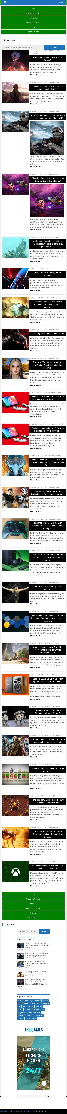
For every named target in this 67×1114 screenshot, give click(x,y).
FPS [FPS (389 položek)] (19, 1004)
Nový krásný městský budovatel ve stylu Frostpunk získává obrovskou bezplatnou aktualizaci (47, 244)
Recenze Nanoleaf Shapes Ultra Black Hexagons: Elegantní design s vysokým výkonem (47, 618)
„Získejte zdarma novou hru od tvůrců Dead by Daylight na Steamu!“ (47, 179)
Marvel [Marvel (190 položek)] (30, 1007)
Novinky (41, 51)
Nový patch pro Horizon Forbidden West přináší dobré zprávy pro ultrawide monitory (48, 650)
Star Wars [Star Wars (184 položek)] (21, 1016)
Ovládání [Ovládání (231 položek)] (28, 1010)
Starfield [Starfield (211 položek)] (37, 1013)
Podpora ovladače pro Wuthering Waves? (47, 58)
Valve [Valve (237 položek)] (28, 1019)
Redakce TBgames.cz (54, 82)
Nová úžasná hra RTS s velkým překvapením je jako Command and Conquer (48, 834)
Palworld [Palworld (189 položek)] (37, 1010)
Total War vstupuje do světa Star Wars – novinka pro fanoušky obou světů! (48, 116)
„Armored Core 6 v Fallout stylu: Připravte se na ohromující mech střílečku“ (47, 304)
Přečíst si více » (35, 75)
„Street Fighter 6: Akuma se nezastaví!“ (48, 333)
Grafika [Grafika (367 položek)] (26, 1004)
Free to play (35, 51)
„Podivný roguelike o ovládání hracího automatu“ (47, 769)
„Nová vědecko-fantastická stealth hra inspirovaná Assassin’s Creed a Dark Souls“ (47, 462)
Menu (61, 2)
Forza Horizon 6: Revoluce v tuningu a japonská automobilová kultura (36, 964)
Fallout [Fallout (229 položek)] (45, 1001)
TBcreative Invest (29, 1111)
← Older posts (9, 925)
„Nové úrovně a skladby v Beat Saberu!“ (47, 274)
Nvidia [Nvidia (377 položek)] (20, 1010)
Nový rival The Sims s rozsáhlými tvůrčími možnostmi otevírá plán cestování (47, 365)
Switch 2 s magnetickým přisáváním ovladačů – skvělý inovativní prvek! (48, 397)
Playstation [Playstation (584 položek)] (22, 1013)
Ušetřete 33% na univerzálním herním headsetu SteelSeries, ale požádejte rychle (48, 557)
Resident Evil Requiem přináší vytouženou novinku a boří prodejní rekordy (37, 945)
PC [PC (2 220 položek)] (43, 1010)
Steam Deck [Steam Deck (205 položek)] (38, 1016)
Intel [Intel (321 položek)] (24, 1007)
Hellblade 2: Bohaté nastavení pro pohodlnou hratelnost (48, 87)
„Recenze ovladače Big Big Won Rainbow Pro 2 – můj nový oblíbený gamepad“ (47, 526)
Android (33, 27)
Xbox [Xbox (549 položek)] (34, 1019)
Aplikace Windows (33, 13)
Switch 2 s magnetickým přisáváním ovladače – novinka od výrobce (48, 429)
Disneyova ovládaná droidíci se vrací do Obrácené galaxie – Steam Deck (48, 711)
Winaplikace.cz (5, 1111)
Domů (33, 9)
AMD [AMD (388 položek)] (19, 1001)
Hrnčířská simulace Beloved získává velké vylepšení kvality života (48, 801)
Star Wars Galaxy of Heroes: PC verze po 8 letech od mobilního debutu (48, 740)
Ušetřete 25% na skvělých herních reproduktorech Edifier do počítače (48, 680)
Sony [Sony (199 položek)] (30, 1013)
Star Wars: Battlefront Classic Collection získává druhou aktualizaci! (47, 492)
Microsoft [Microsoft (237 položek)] (39, 1007)
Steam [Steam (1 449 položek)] (29, 1016)
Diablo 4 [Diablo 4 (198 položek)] (37, 1001)
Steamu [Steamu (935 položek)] (20, 1019)
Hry (33, 392)
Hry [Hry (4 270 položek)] (19, 1007)
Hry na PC (33, 18)
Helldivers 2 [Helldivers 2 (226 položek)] (44, 1004)
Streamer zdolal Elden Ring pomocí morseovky (47, 587)
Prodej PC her (33, 32)
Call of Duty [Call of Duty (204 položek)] (28, 1001)
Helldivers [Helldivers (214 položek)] (34, 1004)
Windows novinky (33, 23)
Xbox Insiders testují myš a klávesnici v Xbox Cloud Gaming (48, 867)
